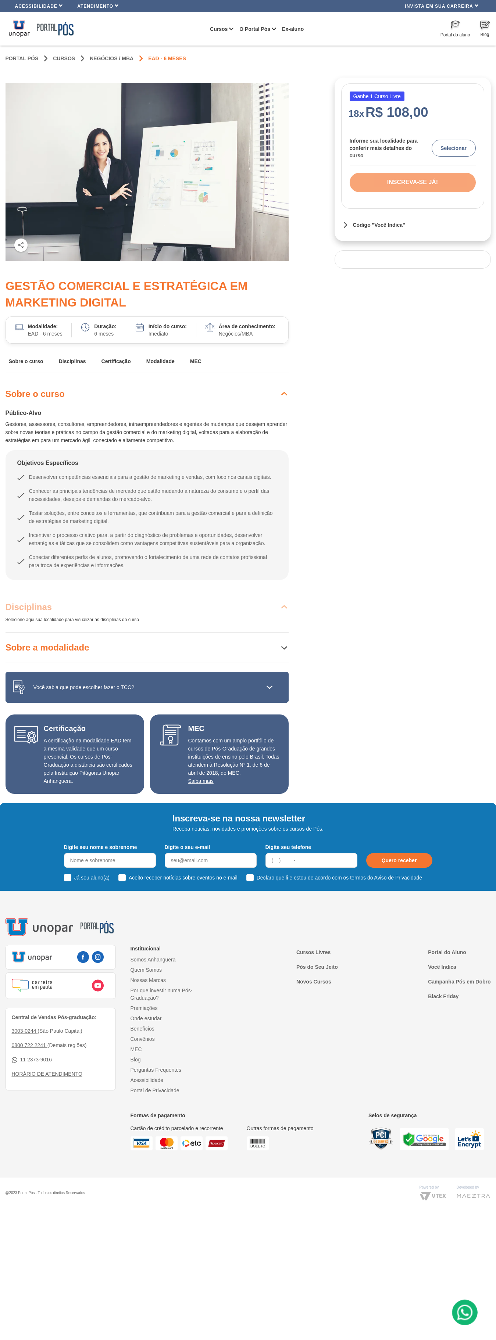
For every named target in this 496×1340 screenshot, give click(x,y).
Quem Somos (146, 970)
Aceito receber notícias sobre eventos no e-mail (183, 878)
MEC (195, 361)
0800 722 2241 (29, 1045)
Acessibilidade (39, 6)
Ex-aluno (293, 29)
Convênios (143, 1039)
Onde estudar (146, 1018)
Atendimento (98, 6)
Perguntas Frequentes (156, 1070)
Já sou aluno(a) (92, 878)
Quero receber (399, 860)
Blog (136, 1060)
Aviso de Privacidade (398, 878)
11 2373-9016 (32, 1060)
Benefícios (142, 1029)
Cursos (219, 29)
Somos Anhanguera (153, 960)
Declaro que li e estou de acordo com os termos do (339, 878)
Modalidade (160, 361)
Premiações (144, 1008)
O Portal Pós (254, 29)
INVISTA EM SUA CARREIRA (441, 6)
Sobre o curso (26, 361)
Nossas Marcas (148, 980)
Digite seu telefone (288, 847)
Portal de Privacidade (155, 1090)
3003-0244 (25, 1031)
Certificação (116, 361)
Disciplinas (72, 361)
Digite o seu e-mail (187, 847)
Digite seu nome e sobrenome (100, 847)
